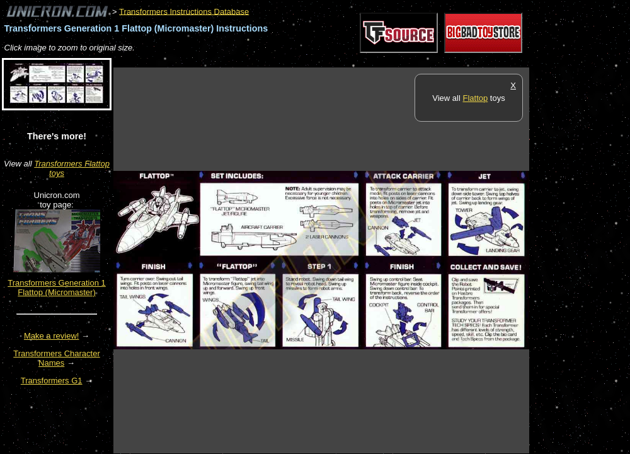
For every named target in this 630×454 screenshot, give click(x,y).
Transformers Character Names (56, 358)
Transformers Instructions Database (184, 11)
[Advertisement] (342, 61)
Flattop (475, 98)
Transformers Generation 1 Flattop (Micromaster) (57, 287)
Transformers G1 (52, 380)
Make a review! (51, 335)
